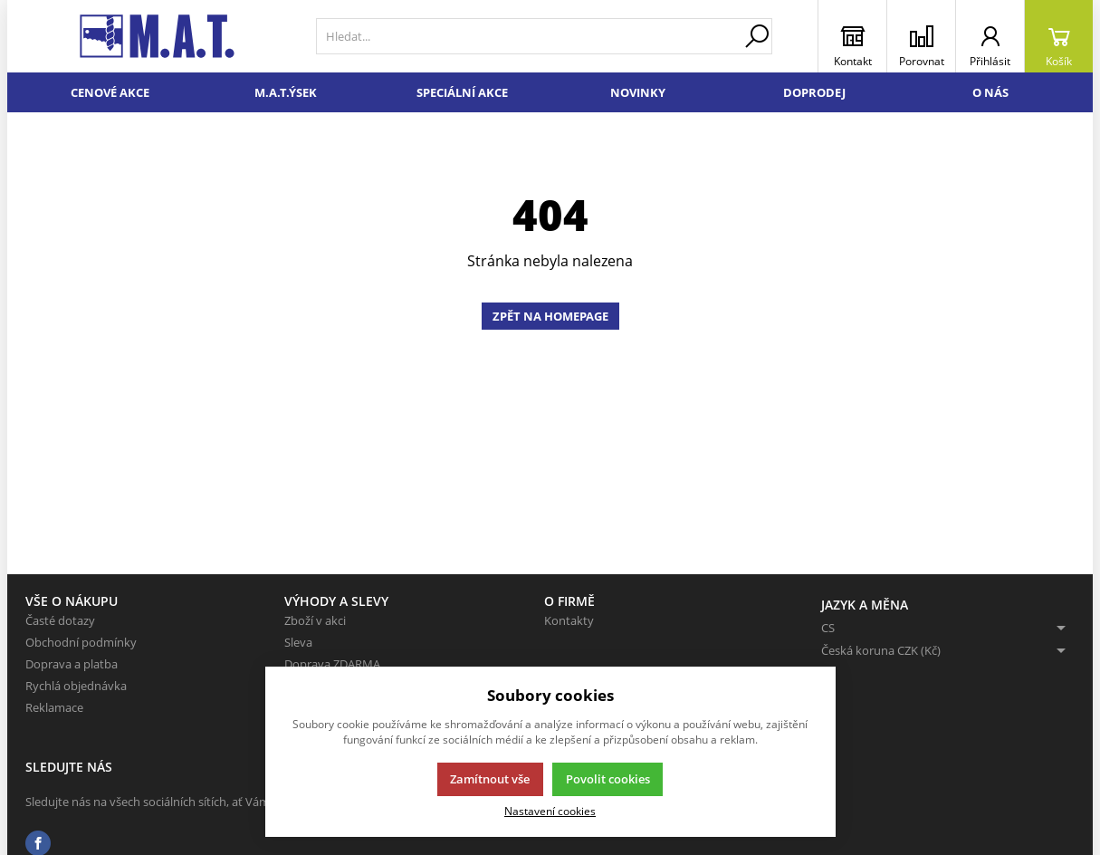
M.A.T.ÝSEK (285, 92)
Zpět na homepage (550, 316)
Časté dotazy (60, 620)
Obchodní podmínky (81, 642)
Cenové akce (110, 92)
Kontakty (569, 620)
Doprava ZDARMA (332, 664)
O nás (990, 92)
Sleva (298, 642)
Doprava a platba (71, 664)
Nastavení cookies (550, 810)
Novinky (637, 92)
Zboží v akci (315, 620)
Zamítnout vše (490, 779)
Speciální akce (462, 92)
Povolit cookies (608, 779)
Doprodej (814, 92)
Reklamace (54, 707)
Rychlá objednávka (76, 685)
